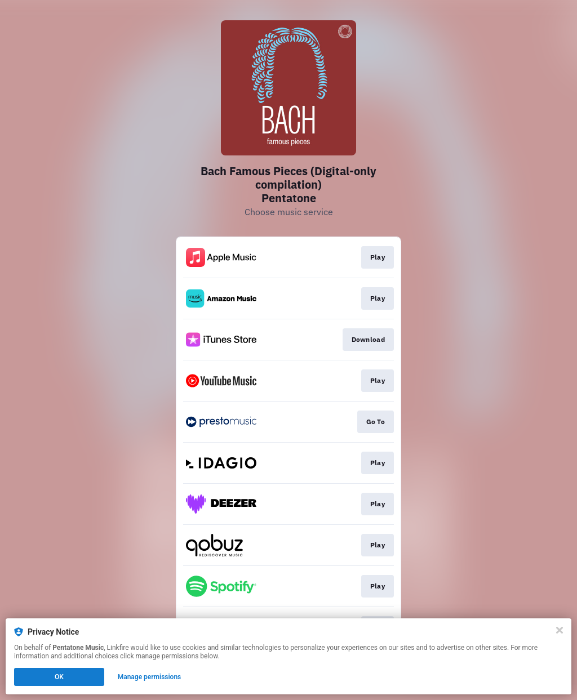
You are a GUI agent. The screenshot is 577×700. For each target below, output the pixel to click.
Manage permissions (149, 677)
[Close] (560, 630)
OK (59, 677)
